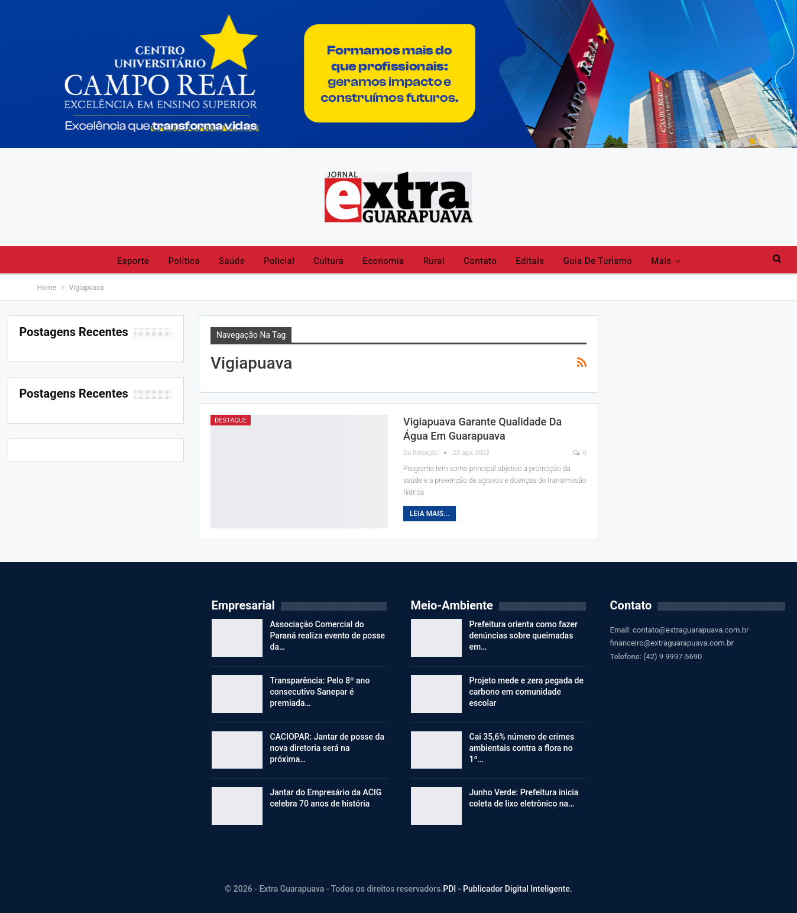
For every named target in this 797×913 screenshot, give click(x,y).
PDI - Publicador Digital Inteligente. (507, 888)
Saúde (232, 261)
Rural (434, 261)
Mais (661, 261)
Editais (530, 261)
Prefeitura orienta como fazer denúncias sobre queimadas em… (523, 635)
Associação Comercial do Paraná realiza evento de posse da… (327, 635)
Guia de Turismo (597, 261)
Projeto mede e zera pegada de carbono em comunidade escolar (526, 692)
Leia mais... (429, 513)
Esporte (133, 261)
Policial (279, 261)
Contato (480, 261)
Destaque (231, 420)
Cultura (328, 261)
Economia (383, 261)
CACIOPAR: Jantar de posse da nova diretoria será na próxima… (327, 748)
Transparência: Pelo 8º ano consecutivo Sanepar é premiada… (320, 692)
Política (184, 261)
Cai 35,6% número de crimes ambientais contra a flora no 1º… (522, 748)
